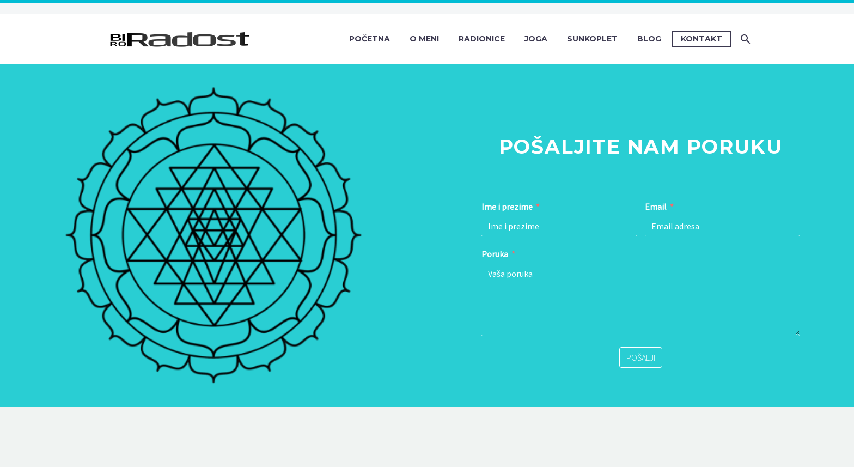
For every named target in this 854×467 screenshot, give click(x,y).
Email (656, 206)
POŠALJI (640, 357)
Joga (535, 39)
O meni (424, 39)
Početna (369, 39)
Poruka (494, 253)
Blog (649, 39)
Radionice (482, 39)
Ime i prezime (507, 206)
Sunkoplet (592, 39)
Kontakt (701, 39)
